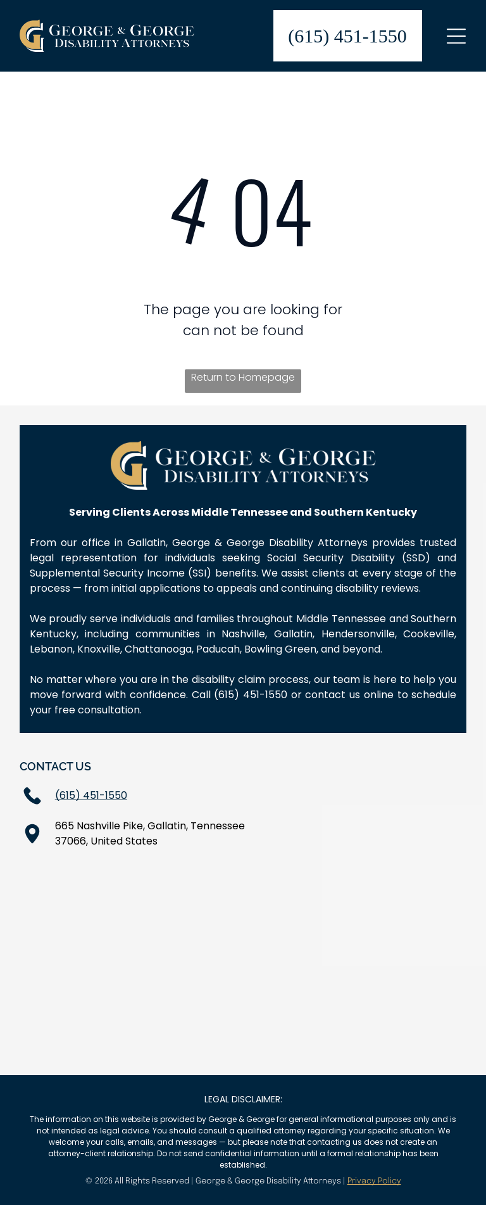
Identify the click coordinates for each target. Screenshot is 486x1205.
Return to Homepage (243, 377)
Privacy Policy (374, 1181)
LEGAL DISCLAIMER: (243, 1099)
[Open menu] (456, 36)
